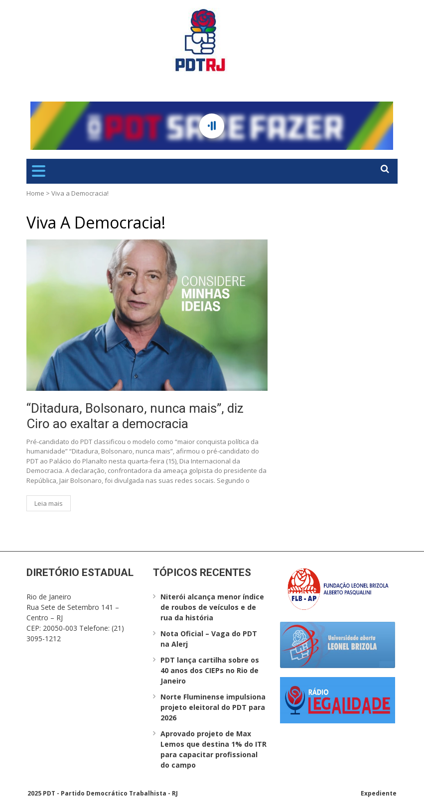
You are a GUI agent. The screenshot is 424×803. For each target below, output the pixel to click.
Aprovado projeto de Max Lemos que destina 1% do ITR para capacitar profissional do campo (213, 749)
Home (35, 193)
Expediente (379, 793)
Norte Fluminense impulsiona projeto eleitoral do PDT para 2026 (213, 707)
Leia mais (48, 503)
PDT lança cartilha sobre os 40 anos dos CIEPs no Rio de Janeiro (209, 670)
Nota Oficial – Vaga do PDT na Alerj (208, 639)
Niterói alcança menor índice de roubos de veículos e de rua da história (212, 607)
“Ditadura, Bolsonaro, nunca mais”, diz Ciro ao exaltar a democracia (135, 416)
